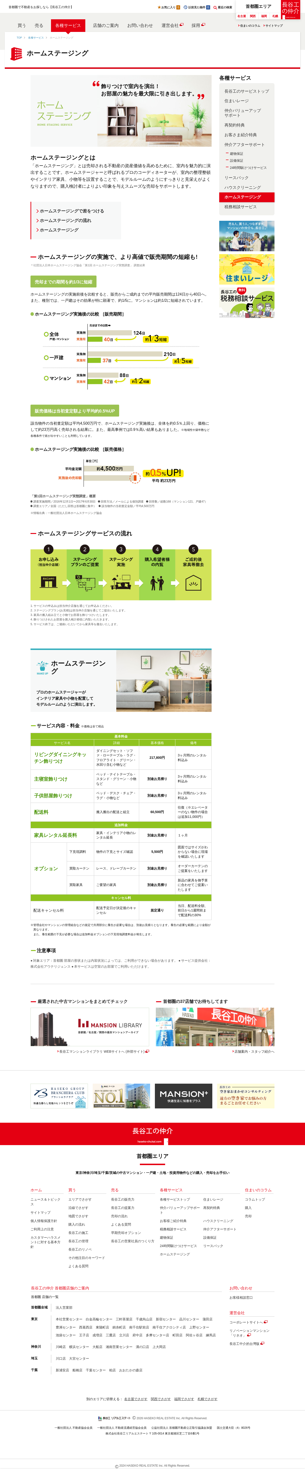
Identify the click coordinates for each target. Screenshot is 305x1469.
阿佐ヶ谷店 (194, 1335)
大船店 (97, 1347)
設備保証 (236, 160)
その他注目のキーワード (86, 1258)
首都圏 (258, 6)
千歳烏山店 (144, 1319)
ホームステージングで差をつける (72, 211)
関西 (253, 16)
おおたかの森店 (130, 1370)
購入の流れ (76, 1224)
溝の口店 (142, 1347)
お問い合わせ (140, 25)
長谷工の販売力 (122, 1199)
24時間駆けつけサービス (248, 168)
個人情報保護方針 (43, 1221)
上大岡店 (159, 1347)
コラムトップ (255, 1199)
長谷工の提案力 (122, 1208)
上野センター (199, 1327)
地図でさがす (78, 1216)
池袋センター (66, 1335)
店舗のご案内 (106, 25)
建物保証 (236, 154)
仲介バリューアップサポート (242, 113)
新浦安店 (62, 1370)
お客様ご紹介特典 (173, 1221)
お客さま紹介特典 (240, 135)
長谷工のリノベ (80, 1249)
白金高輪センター (99, 1319)
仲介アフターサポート (244, 144)
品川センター (189, 1319)
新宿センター (166, 1319)
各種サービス (68, 25)
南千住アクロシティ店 (169, 1327)
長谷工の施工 (78, 1233)
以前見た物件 (199, 7)
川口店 (61, 1358)
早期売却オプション (126, 1233)
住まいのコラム (250, 25)
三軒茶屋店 (124, 1319)
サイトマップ (274, 25)
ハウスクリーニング (242, 187)
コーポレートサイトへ (246, 1322)
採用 (196, 25)
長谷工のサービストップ (246, 91)
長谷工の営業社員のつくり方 (132, 1241)
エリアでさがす (80, 1199)
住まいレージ (236, 101)
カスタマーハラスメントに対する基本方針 (45, 1242)
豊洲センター (66, 1327)
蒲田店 (208, 1319)
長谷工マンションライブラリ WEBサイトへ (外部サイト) (101, 1051)
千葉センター (96, 1370)
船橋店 (77, 1370)
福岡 (264, 16)
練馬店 (211, 1335)
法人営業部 (64, 1307)
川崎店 (61, 1347)
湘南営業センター (119, 1347)
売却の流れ (119, 1216)
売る (39, 25)
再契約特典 (234, 125)
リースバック (236, 178)
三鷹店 (111, 1335)
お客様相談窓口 (241, 1297)
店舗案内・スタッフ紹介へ (254, 1051)
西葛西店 (85, 1327)
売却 (248, 1216)
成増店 (97, 1335)
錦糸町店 (119, 1327)
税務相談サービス (240, 207)
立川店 (124, 1335)
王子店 (84, 1335)
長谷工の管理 (78, 1241)
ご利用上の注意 (42, 1229)
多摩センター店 (157, 1335)
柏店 (112, 1370)
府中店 (137, 1335)
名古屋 (241, 16)
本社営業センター (69, 1319)
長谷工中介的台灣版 (244, 1344)
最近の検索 (225, 7)
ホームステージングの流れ (65, 220)
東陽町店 (102, 1327)
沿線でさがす (78, 1208)
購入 (248, 1208)
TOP (19, 37)
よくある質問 (78, 1266)
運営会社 (170, 25)
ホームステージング (59, 230)
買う (22, 25)
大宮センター (79, 1358)
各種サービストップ (175, 1199)
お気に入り (170, 7)
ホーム (36, 1190)
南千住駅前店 (139, 1327)
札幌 (275, 16)
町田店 (178, 1335)
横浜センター (79, 1347)
